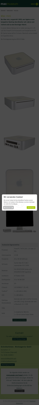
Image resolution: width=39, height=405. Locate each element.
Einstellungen (8, 207)
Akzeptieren (31, 207)
